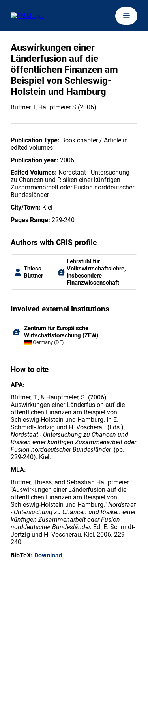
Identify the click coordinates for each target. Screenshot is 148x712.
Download (48, 555)
